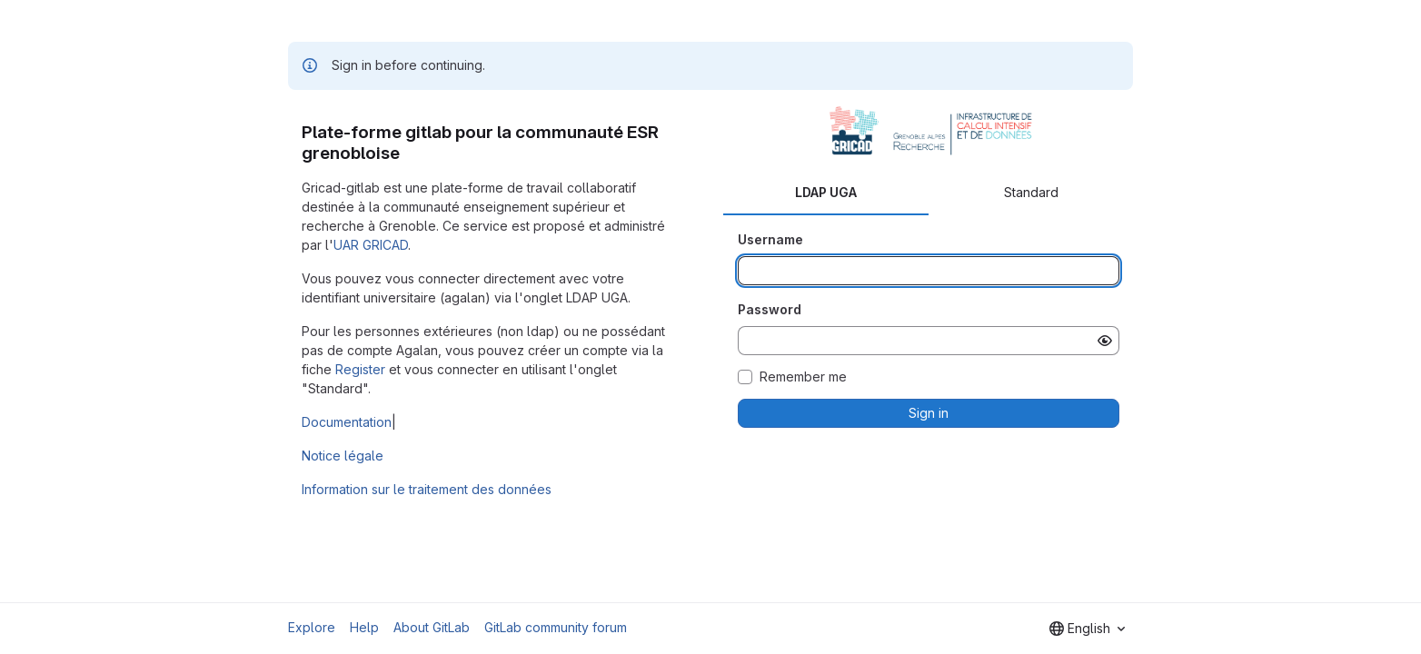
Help (364, 627)
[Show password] (1104, 340)
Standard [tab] (1031, 192)
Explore (311, 627)
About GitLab (431, 627)
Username (770, 239)
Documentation (347, 422)
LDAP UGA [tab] (826, 192)
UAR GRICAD (370, 245)
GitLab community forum (555, 627)
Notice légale (342, 455)
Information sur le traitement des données (427, 489)
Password (769, 309)
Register (360, 369)
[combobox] (1087, 628)
